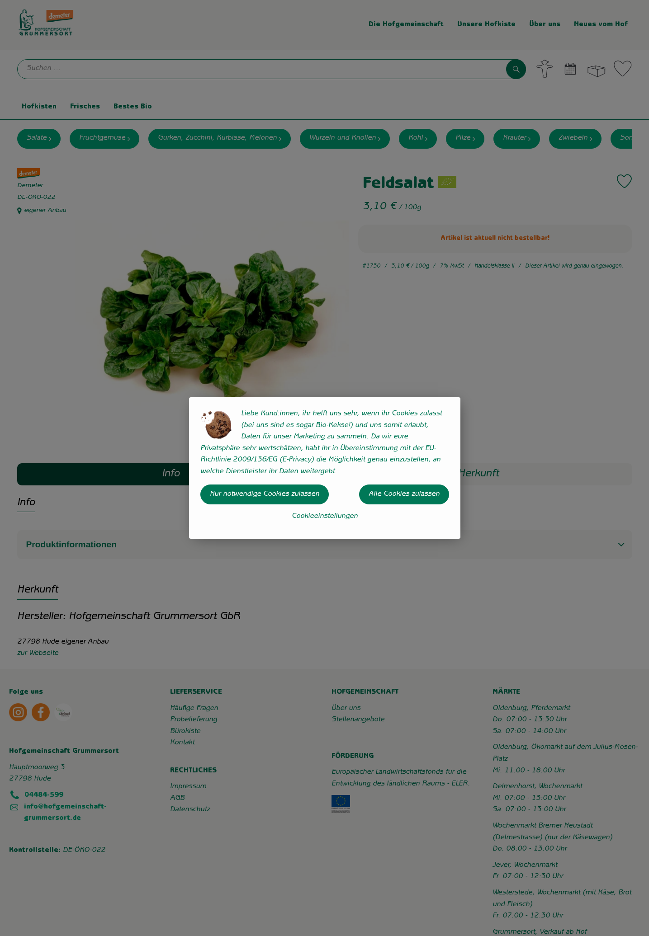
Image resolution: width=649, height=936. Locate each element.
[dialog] (324, 468)
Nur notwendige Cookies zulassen (264, 494)
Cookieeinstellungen (325, 516)
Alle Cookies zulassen (404, 494)
